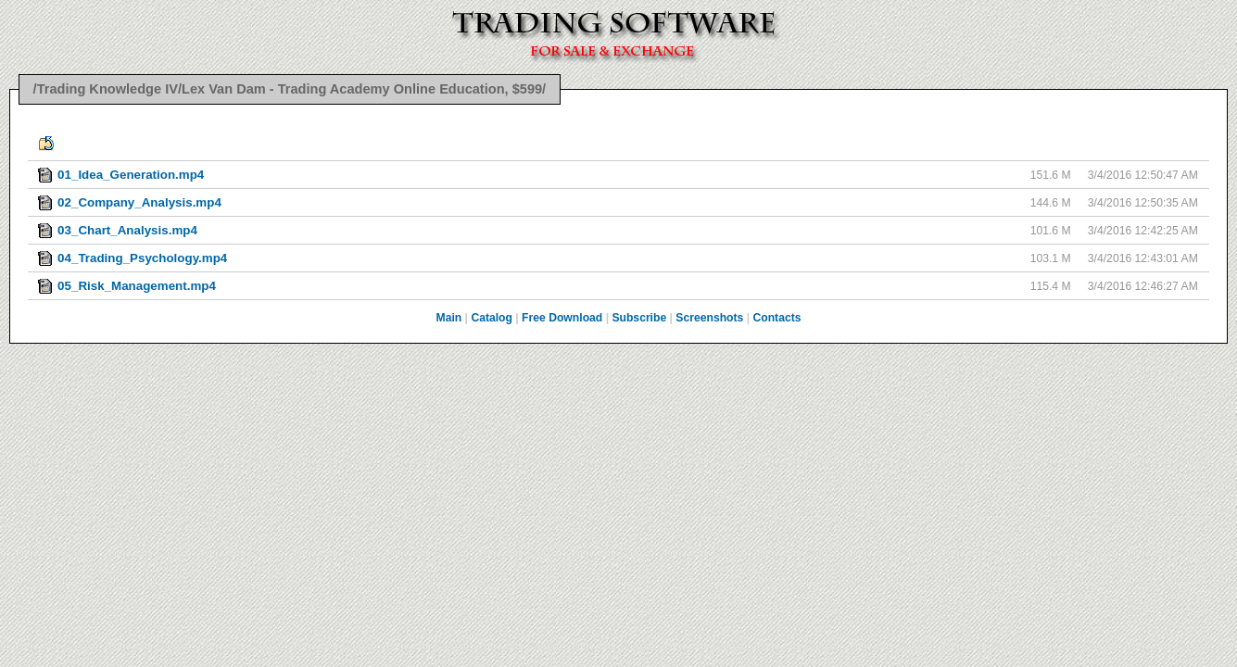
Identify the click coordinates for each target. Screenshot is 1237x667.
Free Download (562, 317)
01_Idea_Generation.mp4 (130, 175)
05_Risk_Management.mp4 (136, 286)
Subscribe (639, 317)
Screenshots (709, 317)
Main (449, 317)
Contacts (776, 317)
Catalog (491, 317)
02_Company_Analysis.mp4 (139, 202)
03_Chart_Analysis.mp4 (127, 230)
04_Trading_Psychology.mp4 (142, 258)
